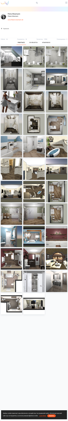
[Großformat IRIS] (56, 79)
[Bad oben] (11, 57)
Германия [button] (5, 28)
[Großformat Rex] (34, 101)
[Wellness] (56, 146)
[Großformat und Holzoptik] (56, 191)
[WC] (11, 79)
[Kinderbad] (34, 146)
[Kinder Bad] (56, 124)
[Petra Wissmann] (56, 259)
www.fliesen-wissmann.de (15, 20)
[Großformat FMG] (11, 101)
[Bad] (34, 57)
